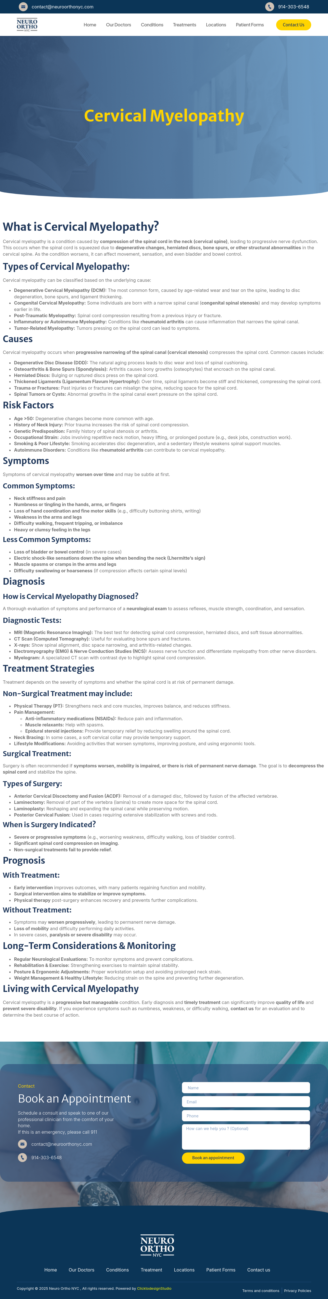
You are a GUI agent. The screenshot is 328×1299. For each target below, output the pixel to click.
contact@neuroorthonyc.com (62, 7)
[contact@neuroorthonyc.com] (23, 6)
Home (90, 25)
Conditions (152, 25)
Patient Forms (250, 25)
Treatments (184, 25)
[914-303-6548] (269, 6)
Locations (216, 25)
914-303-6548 (293, 7)
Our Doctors (118, 25)
